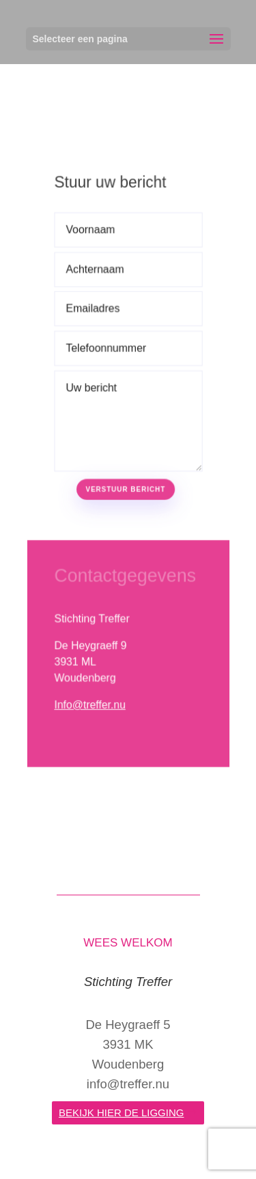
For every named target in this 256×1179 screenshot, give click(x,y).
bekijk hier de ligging (121, 1112)
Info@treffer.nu (90, 697)
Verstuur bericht (125, 484)
